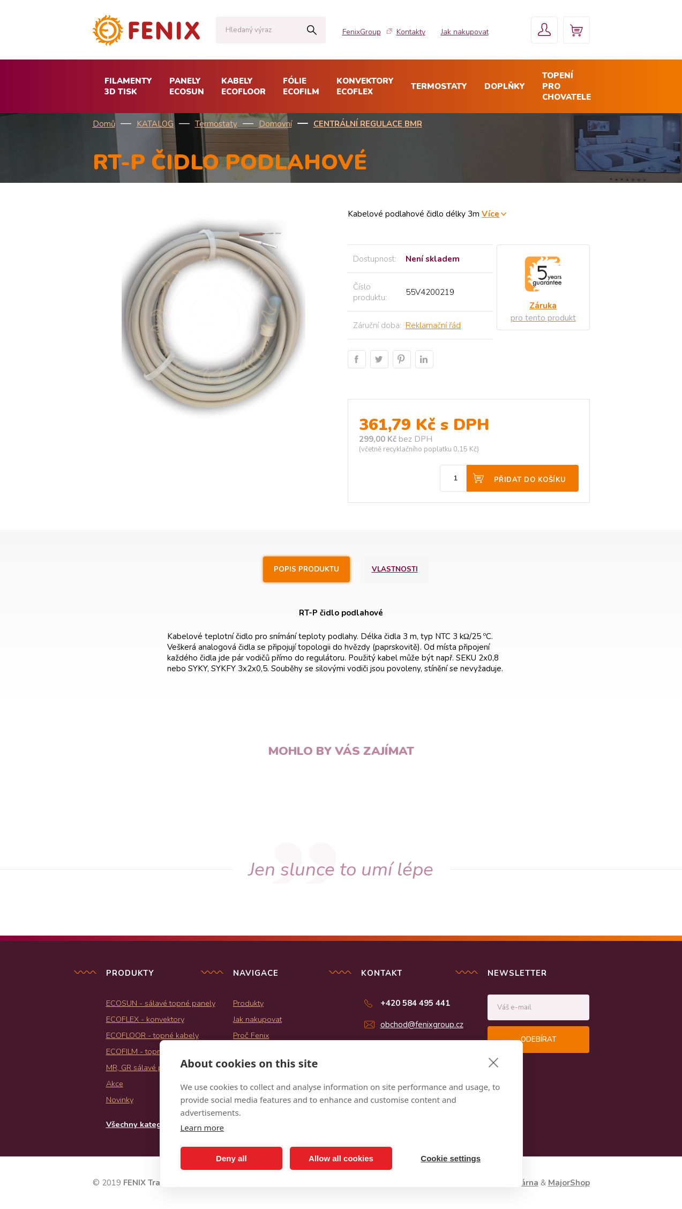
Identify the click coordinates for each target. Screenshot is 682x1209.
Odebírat (538, 1039)
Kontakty (410, 32)
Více (490, 213)
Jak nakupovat (465, 32)
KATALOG (155, 123)
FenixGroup (361, 32)
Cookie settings (451, 1158)
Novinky (119, 1099)
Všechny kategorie (141, 1124)
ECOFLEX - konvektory (145, 1019)
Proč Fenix (251, 1035)
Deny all (231, 1158)
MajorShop (569, 1182)
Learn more (202, 1127)
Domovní (275, 123)
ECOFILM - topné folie (144, 1051)
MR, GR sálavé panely (144, 1067)
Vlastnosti (395, 569)
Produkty (248, 1003)
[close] (493, 1062)
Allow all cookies (341, 1158)
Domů (104, 123)
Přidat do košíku (530, 480)
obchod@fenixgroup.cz (421, 1024)
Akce (114, 1083)
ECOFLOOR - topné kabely (152, 1035)
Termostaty (216, 123)
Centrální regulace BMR (367, 123)
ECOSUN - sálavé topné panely (160, 1003)
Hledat (312, 30)
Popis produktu (306, 569)
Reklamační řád (433, 325)
